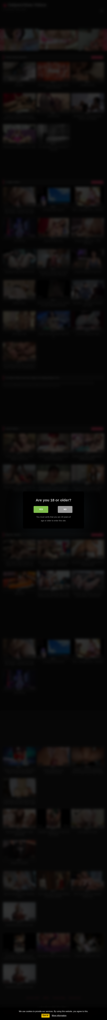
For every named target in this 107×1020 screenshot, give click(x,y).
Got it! (45, 1015)
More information (59, 1015)
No (65, 509)
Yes (41, 509)
